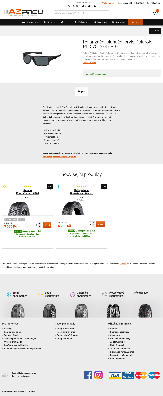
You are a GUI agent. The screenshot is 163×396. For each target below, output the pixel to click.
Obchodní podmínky (119, 319)
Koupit (47, 225)
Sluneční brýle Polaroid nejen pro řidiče (22, 336)
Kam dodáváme (117, 346)
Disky (63, 23)
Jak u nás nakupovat (120, 336)
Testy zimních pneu (66, 319)
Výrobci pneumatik (13, 329)
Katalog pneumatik (13, 319)
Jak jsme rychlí (117, 329)
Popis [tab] (81, 91)
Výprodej (141, 22)
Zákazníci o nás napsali (121, 343)
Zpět (156, 30)
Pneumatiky (23, 23)
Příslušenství (83, 22)
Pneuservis (101, 23)
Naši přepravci (117, 333)
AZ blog (8, 316)
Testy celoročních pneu (68, 322)
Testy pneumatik (125, 3)
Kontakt (139, 3)
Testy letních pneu (65, 316)
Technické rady (11, 322)
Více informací (89, 62)
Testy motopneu (64, 326)
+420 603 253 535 (83, 6)
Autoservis (121, 23)
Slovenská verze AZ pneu (122, 339)
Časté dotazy (116, 322)
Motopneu (45, 23)
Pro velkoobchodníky (120, 326)
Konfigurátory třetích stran (16, 333)
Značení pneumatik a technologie (20, 326)
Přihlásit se (152, 3)
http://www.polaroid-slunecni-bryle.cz (59, 156)
